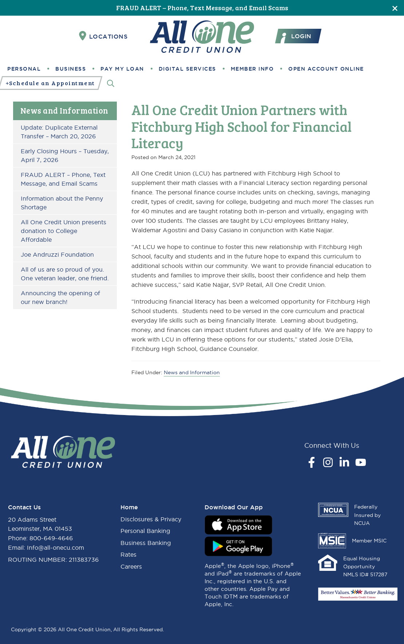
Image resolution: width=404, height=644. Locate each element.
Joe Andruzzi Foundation (57, 254)
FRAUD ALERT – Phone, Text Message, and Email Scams (202, 7)
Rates (128, 554)
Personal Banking (145, 531)
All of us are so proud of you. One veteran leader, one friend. (65, 273)
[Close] (395, 7)
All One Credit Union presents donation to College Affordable (63, 231)
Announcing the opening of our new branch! (60, 297)
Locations (103, 36)
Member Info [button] (252, 69)
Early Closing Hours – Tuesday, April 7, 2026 (65, 155)
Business (70, 69)
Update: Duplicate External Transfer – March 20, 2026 (59, 131)
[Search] (110, 83)
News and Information (64, 110)
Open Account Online (326, 69)
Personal (24, 69)
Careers (131, 566)
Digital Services (187, 69)
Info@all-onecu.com (55, 547)
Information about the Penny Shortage (62, 202)
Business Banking (145, 543)
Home (129, 507)
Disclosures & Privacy (150, 519)
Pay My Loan (122, 69)
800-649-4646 (51, 538)
